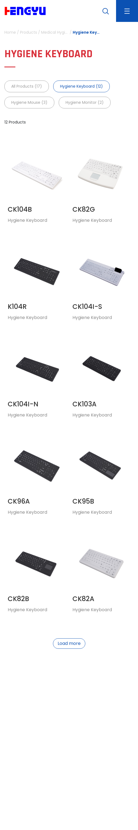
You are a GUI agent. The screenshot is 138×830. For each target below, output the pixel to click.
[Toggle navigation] (127, 11)
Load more (69, 643)
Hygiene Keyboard (86, 32)
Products (28, 32)
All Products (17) (26, 86)
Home (10, 32)
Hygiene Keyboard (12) (81, 86)
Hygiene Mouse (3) (29, 102)
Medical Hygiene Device (55, 32)
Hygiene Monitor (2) (85, 102)
